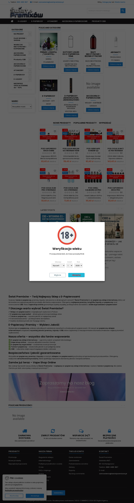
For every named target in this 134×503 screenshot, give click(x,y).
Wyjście (57, 275)
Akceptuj (76, 275)
